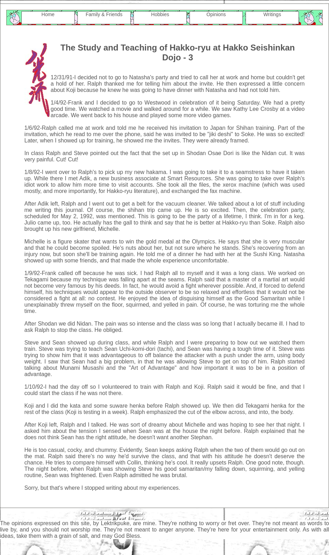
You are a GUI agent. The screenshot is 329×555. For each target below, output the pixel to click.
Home (47, 14)
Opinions (216, 14)
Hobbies (160, 14)
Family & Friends (103, 14)
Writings (272, 14)
